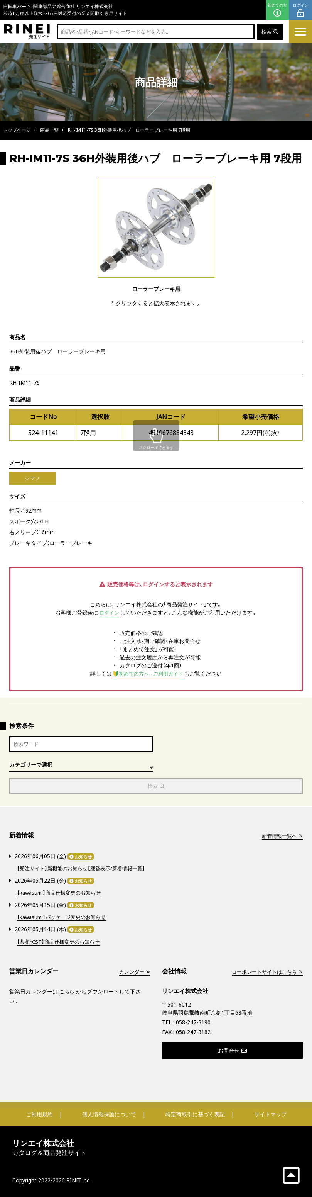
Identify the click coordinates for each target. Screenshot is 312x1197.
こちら (67, 991)
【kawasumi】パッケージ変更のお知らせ (64, 917)
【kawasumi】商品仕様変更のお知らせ (62, 893)
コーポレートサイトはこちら (264, 971)
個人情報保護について (109, 1113)
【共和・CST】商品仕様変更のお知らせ (61, 941)
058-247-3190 (193, 1022)
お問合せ (232, 1050)
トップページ (17, 130)
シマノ (32, 478)
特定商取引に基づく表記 (195, 1113)
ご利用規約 (39, 1113)
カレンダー (133, 971)
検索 (269, 32)
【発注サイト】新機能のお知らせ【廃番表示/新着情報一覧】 (85, 869)
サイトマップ (270, 1113)
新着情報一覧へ (281, 837)
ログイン (300, 10)
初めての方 (277, 10)
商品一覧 (49, 130)
